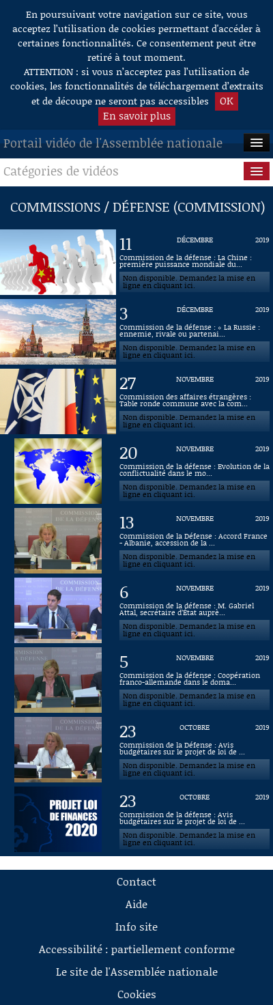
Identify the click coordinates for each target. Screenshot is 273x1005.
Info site (136, 926)
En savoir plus (137, 115)
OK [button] (226, 100)
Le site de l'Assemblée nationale (137, 971)
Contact (136, 881)
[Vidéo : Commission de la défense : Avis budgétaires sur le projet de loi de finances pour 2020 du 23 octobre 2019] (194, 819)
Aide (136, 903)
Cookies (136, 994)
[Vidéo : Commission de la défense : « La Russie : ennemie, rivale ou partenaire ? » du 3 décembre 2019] (194, 332)
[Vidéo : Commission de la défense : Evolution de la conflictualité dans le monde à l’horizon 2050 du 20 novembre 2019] (194, 471)
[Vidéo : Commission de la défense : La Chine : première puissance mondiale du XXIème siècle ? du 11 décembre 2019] (194, 262)
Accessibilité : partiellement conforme (137, 949)
